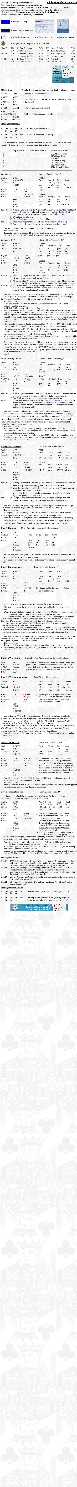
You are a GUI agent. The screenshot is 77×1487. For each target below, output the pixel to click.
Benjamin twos (60, 222)
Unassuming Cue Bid (52, 400)
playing (16, 212)
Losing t (62, 212)
